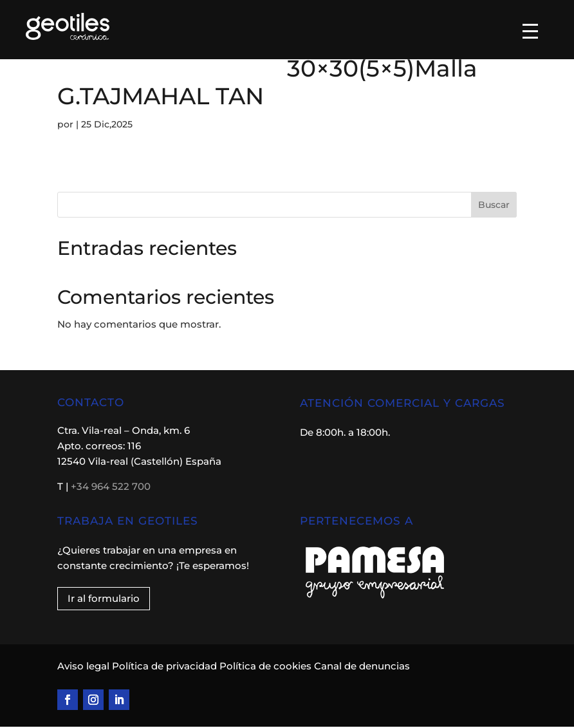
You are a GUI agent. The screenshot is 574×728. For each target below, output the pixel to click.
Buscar (494, 206)
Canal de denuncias (362, 667)
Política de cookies (265, 667)
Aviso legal (84, 667)
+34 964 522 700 (111, 487)
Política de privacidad (164, 667)
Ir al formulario (104, 599)
